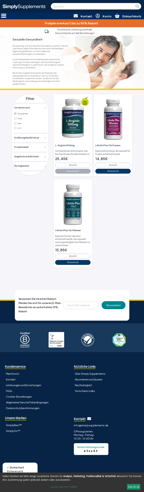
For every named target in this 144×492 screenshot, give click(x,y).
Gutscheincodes (85, 388)
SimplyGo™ (13, 427)
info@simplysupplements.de (91, 422)
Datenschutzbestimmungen (22, 405)
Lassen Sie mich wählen (64, 486)
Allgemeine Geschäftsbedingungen (27, 399)
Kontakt (11, 376)
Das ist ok (133, 486)
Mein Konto (12, 370)
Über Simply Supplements (90, 370)
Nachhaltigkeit (83, 382)
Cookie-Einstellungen (19, 393)
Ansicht (72, 164)
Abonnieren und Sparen (88, 376)
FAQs (9, 388)
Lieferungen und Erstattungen (23, 382)
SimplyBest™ (14, 422)
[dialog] (72, 482)
